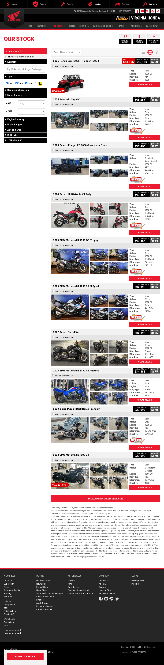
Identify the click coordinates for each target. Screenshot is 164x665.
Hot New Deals (43, 580)
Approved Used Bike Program (50, 593)
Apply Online (42, 603)
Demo (19, 83)
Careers (102, 587)
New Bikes (43, 26)
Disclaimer (136, 583)
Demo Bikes (42, 587)
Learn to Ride (105, 590)
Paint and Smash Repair (78, 590)
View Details (145, 84)
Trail (6, 607)
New (9, 83)
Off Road (8, 601)
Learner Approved (12, 630)
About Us (136, 26)
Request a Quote (44, 609)
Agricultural (9, 622)
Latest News (152, 26)
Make (8, 103)
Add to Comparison (64, 66)
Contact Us (104, 580)
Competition (9, 604)
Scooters (8, 596)
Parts (70, 583)
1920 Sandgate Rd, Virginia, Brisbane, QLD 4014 (94, 11)
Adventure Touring (12, 590)
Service (84, 26)
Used (29, 83)
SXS (6, 625)
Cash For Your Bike (45, 596)
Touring (7, 593)
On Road (8, 580)
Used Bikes (41, 590)
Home (30, 26)
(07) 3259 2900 (125, 11)
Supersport (9, 583)
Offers (72, 26)
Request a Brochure (45, 606)
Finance (122, 26)
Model (9, 110)
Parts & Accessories (103, 26)
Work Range (9, 619)
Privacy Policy (137, 580)
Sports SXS (9, 614)
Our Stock (59, 26)
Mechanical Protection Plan (80, 593)
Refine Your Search (16, 51)
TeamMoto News (107, 593)
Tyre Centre (73, 587)
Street (7, 587)
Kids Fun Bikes (11, 611)
